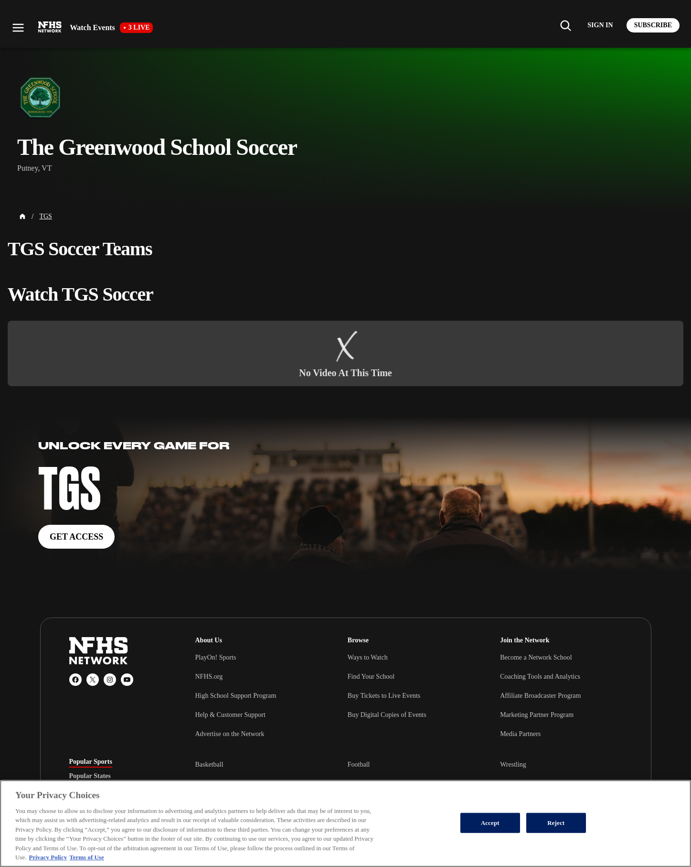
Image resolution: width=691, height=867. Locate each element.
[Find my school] (565, 25)
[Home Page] (22, 216)
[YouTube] (127, 679)
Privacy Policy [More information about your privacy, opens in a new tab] (48, 857)
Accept (490, 822)
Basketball (209, 764)
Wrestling (513, 764)
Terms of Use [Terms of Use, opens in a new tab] (86, 857)
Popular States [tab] (90, 776)
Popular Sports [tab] (90, 762)
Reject (555, 822)
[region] (345, 823)
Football (359, 764)
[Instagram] (110, 679)
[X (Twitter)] (92, 679)
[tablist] (117, 776)
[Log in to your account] (600, 25)
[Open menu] (18, 27)
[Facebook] (75, 679)
